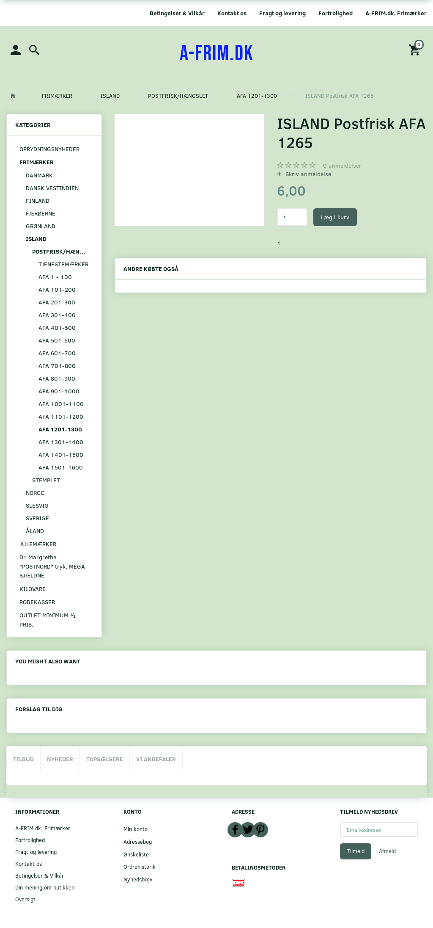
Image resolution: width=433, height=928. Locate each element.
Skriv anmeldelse (307, 174)
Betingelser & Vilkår (177, 13)
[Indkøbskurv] (416, 49)
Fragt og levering (282, 13)
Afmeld (387, 851)
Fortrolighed (335, 13)
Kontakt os (232, 13)
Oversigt (25, 899)
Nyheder (60, 759)
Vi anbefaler (156, 759)
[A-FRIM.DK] (217, 53)
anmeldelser (342, 165)
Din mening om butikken (44, 887)
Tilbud (23, 759)
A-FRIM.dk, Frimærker (396, 13)
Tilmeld (355, 851)
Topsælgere (104, 759)
